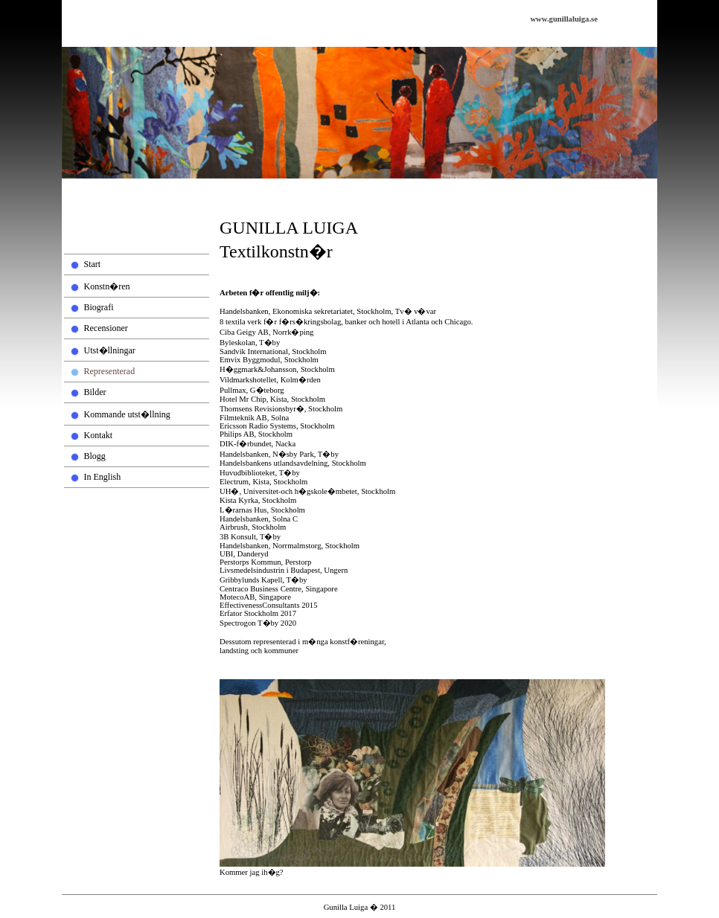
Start (92, 264)
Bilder (95, 392)
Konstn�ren (107, 286)
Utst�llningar (109, 350)
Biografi (99, 307)
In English (102, 477)
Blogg (95, 456)
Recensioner (106, 328)
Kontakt (98, 435)
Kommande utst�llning (127, 414)
